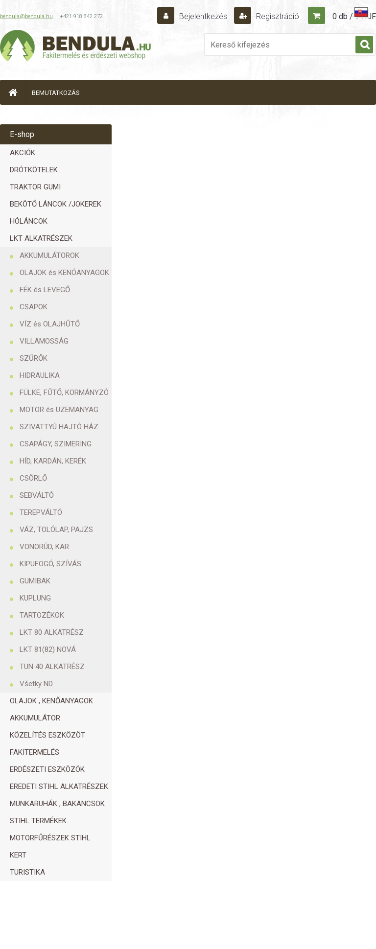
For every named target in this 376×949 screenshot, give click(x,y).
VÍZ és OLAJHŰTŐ (50, 324)
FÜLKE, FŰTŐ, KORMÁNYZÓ (64, 392)
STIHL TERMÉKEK (38, 820)
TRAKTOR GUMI (35, 187)
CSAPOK (33, 306)
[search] (364, 45)
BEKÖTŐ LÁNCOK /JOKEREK (55, 204)
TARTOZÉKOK (42, 615)
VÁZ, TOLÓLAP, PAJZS (56, 529)
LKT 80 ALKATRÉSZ (52, 632)
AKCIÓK (22, 152)
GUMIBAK (35, 581)
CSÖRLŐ (33, 478)
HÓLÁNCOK (28, 221)
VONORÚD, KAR (44, 546)
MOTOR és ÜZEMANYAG (59, 409)
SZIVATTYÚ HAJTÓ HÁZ (59, 426)
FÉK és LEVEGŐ (45, 289)
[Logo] (76, 47)
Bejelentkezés (203, 16)
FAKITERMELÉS (34, 752)
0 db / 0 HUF (354, 16)
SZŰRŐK (33, 358)
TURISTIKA (27, 872)
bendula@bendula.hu (26, 16)
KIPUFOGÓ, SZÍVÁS (50, 563)
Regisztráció (276, 16)
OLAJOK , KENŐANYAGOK (51, 700)
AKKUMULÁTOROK (49, 255)
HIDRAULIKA (40, 375)
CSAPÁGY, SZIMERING (56, 444)
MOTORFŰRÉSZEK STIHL (50, 837)
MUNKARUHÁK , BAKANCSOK (57, 803)
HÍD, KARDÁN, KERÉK (53, 461)
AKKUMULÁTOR (35, 718)
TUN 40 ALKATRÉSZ (52, 666)
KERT (18, 855)
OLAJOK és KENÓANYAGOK (64, 272)
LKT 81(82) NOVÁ (48, 649)
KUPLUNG (35, 598)
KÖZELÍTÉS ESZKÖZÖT (47, 735)
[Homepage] (12, 92)
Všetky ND (36, 683)
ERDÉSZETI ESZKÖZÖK (47, 769)
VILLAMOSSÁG (44, 341)
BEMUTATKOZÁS (56, 92)
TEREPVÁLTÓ (41, 512)
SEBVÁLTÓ (37, 495)
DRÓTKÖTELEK (34, 169)
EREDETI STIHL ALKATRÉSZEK (59, 786)
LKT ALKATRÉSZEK (41, 238)
